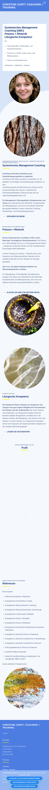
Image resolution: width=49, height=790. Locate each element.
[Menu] (44, 3)
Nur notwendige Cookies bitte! (24, 782)
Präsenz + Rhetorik (8, 769)
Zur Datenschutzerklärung (24, 786)
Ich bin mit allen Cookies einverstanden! (24, 778)
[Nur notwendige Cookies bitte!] (46, 780)
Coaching (5, 766)
